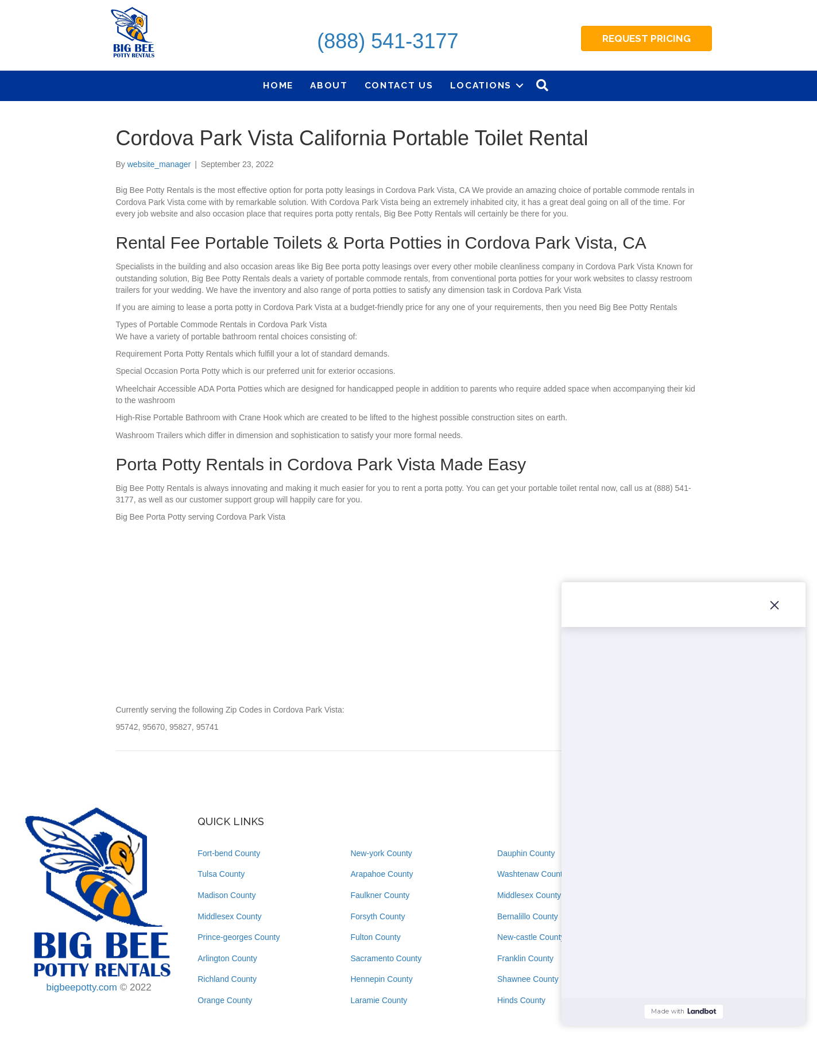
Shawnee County (528, 979)
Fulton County (375, 937)
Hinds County (521, 1000)
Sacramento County (385, 958)
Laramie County (378, 1000)
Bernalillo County (527, 916)
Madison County (226, 895)
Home (278, 85)
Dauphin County (526, 853)
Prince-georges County (239, 937)
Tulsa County (221, 874)
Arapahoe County (381, 874)
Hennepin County (381, 979)
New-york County (381, 853)
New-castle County (531, 937)
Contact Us (399, 85)
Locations (481, 85)
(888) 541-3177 (387, 41)
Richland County (227, 979)
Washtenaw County (532, 874)
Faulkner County (379, 895)
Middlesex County (229, 916)
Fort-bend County (229, 853)
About (329, 85)
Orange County (225, 1000)
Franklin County (525, 958)
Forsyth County (377, 916)
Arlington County (227, 958)
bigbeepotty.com (81, 987)
